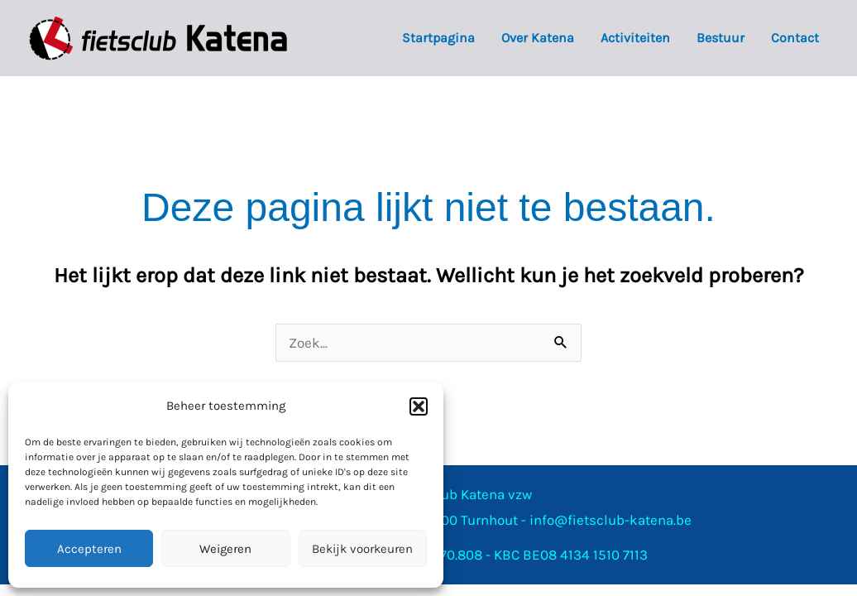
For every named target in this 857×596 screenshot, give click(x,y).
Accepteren (89, 548)
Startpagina (438, 38)
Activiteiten (635, 38)
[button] (418, 406)
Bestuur (720, 38)
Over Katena (537, 38)
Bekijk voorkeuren (362, 548)
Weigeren (225, 548)
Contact (795, 38)
